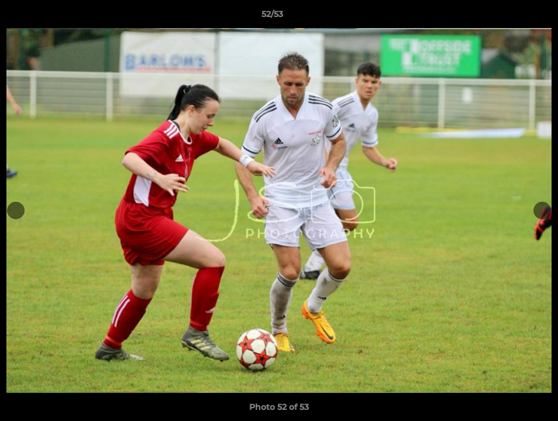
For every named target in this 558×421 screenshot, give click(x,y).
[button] (509, 17)
